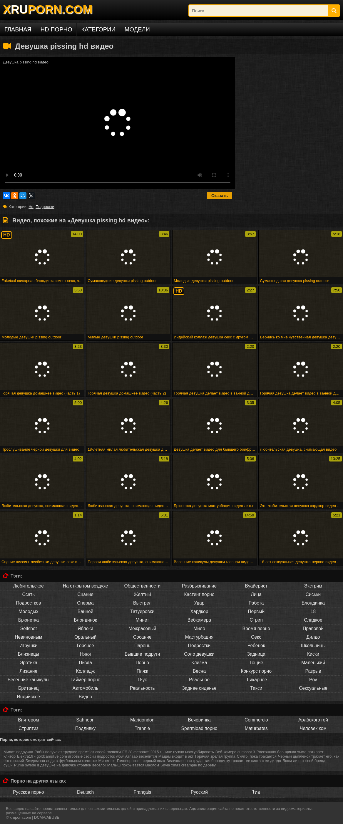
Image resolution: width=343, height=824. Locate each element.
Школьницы (313, 645)
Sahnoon (85, 719)
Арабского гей (313, 719)
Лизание (28, 671)
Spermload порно (199, 728)
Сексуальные (313, 688)
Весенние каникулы (28, 679)
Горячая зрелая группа (215, 756)
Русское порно (28, 792)
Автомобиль (85, 688)
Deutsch (85, 792)
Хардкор (199, 611)
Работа (256, 602)
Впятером (28, 719)
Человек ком (313, 728)
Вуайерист (256, 585)
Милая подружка (18, 752)
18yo (142, 679)
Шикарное (256, 679)
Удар (199, 602)
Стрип (256, 619)
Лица (256, 594)
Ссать (28, 594)
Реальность (142, 688)
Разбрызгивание (199, 585)
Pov (313, 679)
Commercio (256, 719)
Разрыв (313, 671)
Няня (85, 654)
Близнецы (28, 654)
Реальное (199, 679)
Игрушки (28, 645)
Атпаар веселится (141, 756)
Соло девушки (199, 654)
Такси (256, 688)
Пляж (142, 671)
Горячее (85, 645)
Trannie (142, 728)
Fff (124, 752)
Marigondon (142, 719)
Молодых (28, 611)
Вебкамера (199, 619)
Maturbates (256, 728)
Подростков (28, 602)
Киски (313, 654)
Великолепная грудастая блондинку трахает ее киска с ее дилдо (223, 760)
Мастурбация (199, 637)
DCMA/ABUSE (46, 817)
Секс (256, 637)
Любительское (28, 585)
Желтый (142, 594)
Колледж (85, 671)
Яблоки (85, 628)
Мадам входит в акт (176, 756)
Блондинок (85, 619)
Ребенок (256, 645)
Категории (98, 29)
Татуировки (142, 611)
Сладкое (313, 619)
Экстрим (313, 585)
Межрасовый (142, 628)
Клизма (199, 662)
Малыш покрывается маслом (133, 765)
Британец (28, 688)
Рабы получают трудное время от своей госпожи (78, 752)
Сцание (85, 594)
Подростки (45, 206)
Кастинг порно (199, 594)
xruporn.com (20, 817)
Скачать (219, 195)
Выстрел (142, 602)
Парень (142, 645)
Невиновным (28, 637)
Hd (31, 206)
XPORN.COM (47, 9)
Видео (85, 696)
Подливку (85, 728)
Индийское (28, 696)
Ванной (85, 611)
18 (313, 611)
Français (142, 792)
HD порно (56, 29)
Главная (17, 29)
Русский (199, 792)
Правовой (313, 628)
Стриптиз (28, 728)
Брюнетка (28, 619)
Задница (256, 654)
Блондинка (313, 602)
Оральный (85, 637)
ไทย (256, 792)
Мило (199, 628)
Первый (256, 611)
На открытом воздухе (85, 585)
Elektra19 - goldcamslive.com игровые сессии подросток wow (70, 756)
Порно (142, 662)
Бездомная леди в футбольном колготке (61, 760)
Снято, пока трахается (257, 756)
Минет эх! (107, 760)
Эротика (28, 662)
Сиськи (313, 594)
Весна (199, 671)
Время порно (256, 628)
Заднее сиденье (199, 688)
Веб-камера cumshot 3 (235, 752)
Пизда (85, 662)
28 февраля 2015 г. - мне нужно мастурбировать (171, 752)
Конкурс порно (256, 671)
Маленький (313, 662)
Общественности (142, 585)
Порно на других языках (38, 780)
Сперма (85, 602)
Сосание (142, 637)
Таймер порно (86, 679)
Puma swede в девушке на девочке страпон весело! (60, 765)
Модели (137, 29)
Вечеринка (199, 719)
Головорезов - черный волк (141, 760)
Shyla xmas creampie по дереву (188, 765)
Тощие (256, 662)
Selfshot (28, 628)
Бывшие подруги (142, 654)
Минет (142, 619)
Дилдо (313, 637)
